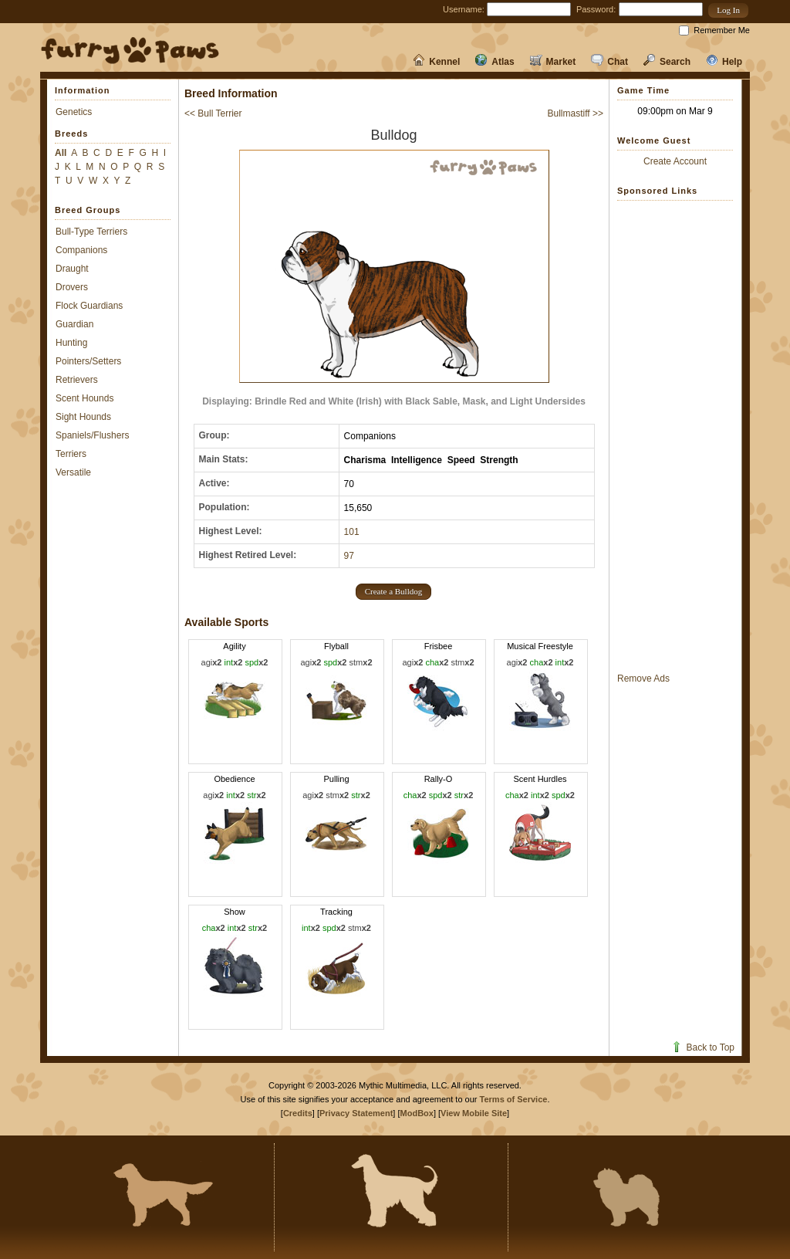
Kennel (436, 61)
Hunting (71, 342)
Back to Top (702, 1047)
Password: (596, 9)
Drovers (72, 287)
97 (349, 555)
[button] (728, 10)
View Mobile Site (474, 1113)
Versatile (73, 472)
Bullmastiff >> (575, 113)
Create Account (675, 161)
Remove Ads (643, 678)
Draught (72, 268)
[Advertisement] (675, 436)
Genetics (74, 112)
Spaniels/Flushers (92, 435)
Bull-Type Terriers (91, 231)
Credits (297, 1113)
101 (352, 531)
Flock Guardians (89, 305)
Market (553, 61)
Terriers (71, 453)
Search (666, 61)
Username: (463, 9)
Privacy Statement (356, 1113)
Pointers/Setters (88, 361)
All (60, 152)
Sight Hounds (83, 416)
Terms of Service (514, 1099)
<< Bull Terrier (212, 113)
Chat (609, 61)
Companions (81, 250)
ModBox (417, 1113)
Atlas (494, 61)
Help (724, 61)
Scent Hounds (84, 398)
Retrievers (77, 379)
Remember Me (722, 30)
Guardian (74, 324)
